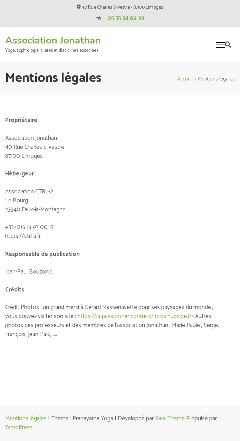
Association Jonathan (53, 40)
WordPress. (19, 427)
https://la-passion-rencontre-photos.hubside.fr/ (135, 316)
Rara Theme (170, 418)
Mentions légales (26, 418)
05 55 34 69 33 (125, 18)
